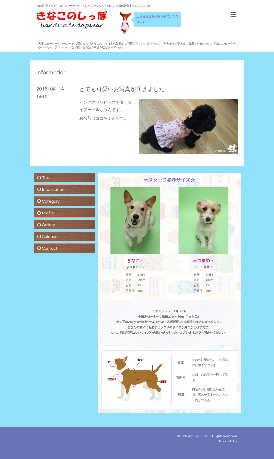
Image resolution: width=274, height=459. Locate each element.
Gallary (48, 225)
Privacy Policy (228, 441)
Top (45, 178)
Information (51, 72)
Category (51, 201)
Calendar (50, 237)
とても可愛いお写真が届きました (122, 89)
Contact (50, 248)
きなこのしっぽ (197, 436)
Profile (48, 213)
